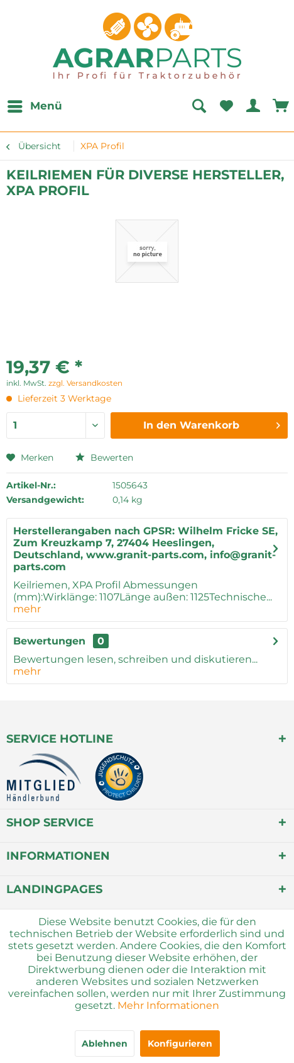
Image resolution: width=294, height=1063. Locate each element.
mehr (27, 609)
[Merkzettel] (226, 106)
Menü (35, 104)
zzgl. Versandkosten (85, 383)
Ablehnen (105, 1043)
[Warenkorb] (281, 106)
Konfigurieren (180, 1043)
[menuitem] (34, 106)
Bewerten (104, 457)
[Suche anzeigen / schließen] (198, 106)
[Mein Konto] (253, 106)
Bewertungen (49, 641)
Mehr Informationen (168, 1005)
